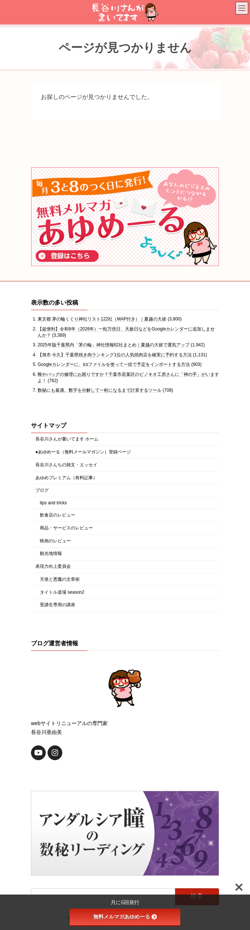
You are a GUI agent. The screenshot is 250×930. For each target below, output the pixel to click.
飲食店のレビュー (57, 515)
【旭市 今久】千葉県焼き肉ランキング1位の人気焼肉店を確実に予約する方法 (115, 354)
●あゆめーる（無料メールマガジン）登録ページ (83, 451)
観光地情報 (51, 553)
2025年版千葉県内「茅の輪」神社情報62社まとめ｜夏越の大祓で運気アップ (114, 344)
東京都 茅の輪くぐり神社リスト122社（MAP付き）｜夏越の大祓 (102, 319)
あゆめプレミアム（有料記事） (66, 477)
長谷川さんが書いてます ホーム (66, 439)
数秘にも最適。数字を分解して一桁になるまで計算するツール (100, 390)
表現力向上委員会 (53, 566)
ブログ (42, 490)
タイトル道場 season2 (62, 592)
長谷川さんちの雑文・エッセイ (66, 464)
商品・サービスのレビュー (66, 528)
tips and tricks (53, 502)
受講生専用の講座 (57, 604)
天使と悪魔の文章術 (60, 579)
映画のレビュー (55, 540)
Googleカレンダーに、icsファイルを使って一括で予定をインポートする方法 (114, 364)
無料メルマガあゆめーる (125, 916)
